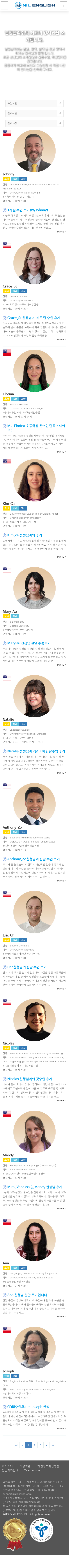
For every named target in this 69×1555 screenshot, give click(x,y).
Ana (6, 1263)
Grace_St (10, 287)
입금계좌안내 (10, 1470)
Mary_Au (10, 612)
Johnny (8, 174)
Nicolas (8, 1044)
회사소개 (7, 1466)
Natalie (8, 720)
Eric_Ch (8, 936)
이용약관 (25, 1466)
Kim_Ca (9, 504)
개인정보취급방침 (48, 1466)
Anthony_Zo (12, 828)
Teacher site (32, 1470)
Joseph (8, 1371)
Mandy (8, 1155)
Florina (8, 394)
